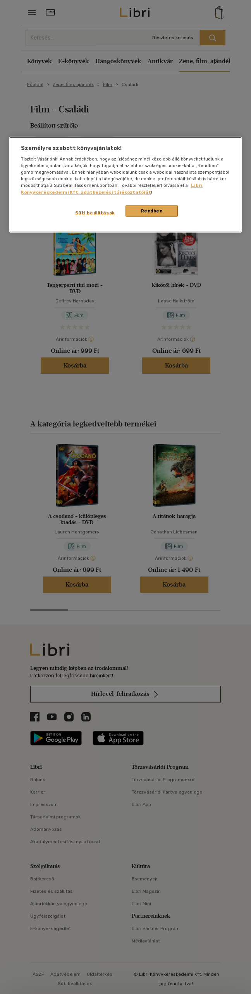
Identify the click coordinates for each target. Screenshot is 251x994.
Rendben (152, 210)
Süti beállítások (95, 212)
